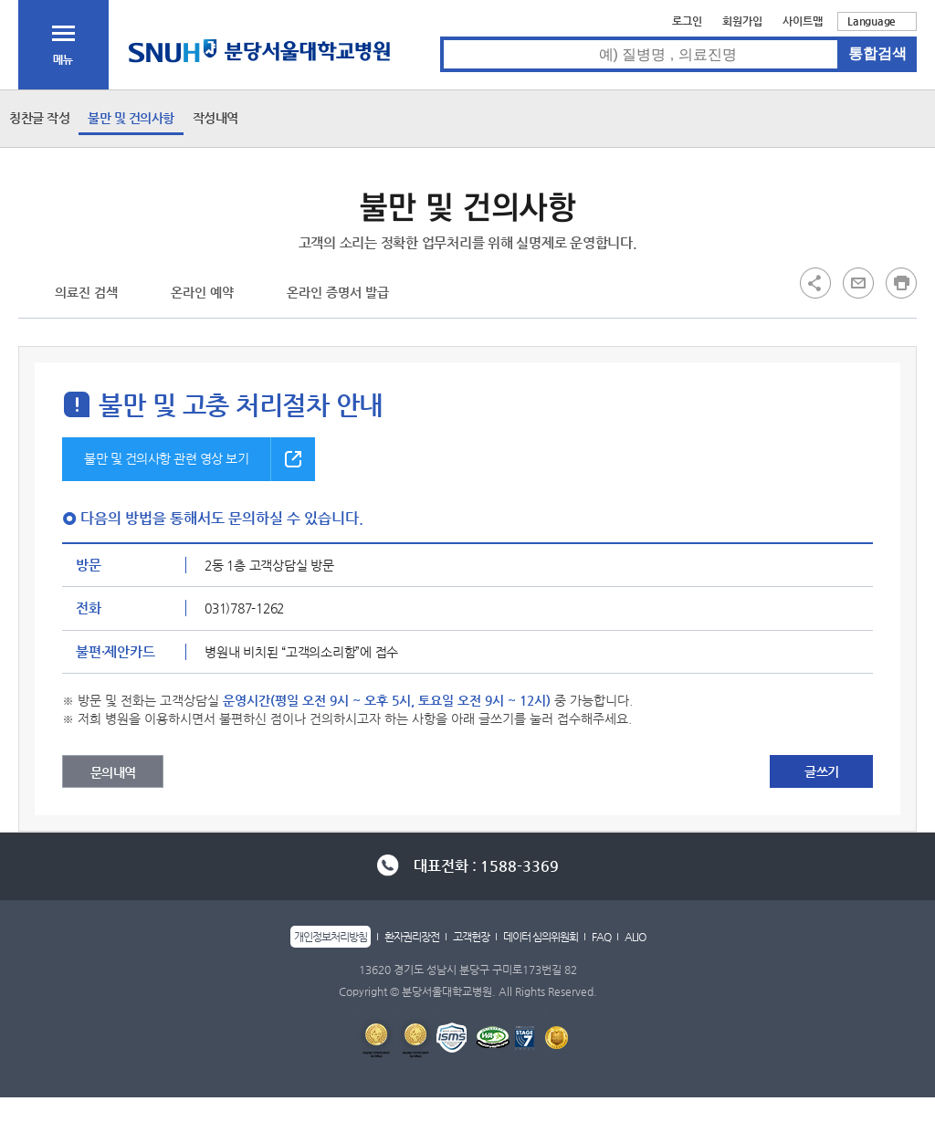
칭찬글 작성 (39, 117)
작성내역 (215, 117)
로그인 (687, 21)
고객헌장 (471, 936)
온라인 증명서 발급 (338, 292)
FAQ (601, 936)
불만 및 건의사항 (131, 117)
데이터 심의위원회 (540, 936)
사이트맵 (803, 21)
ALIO (635, 936)
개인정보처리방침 (330, 936)
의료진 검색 (86, 292)
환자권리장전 (411, 936)
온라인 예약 (202, 292)
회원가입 (742, 21)
